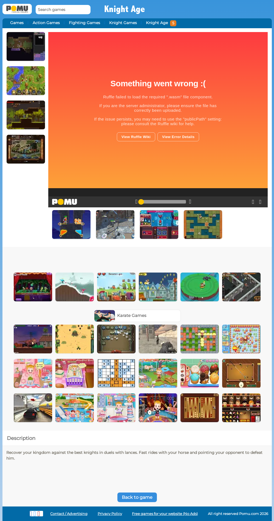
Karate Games (120, 315)
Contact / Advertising (68, 514)
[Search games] (63, 10)
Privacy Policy (110, 514)
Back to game (137, 497)
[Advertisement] (112, 258)
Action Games (46, 22)
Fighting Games (84, 22)
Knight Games (123, 22)
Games (17, 22)
